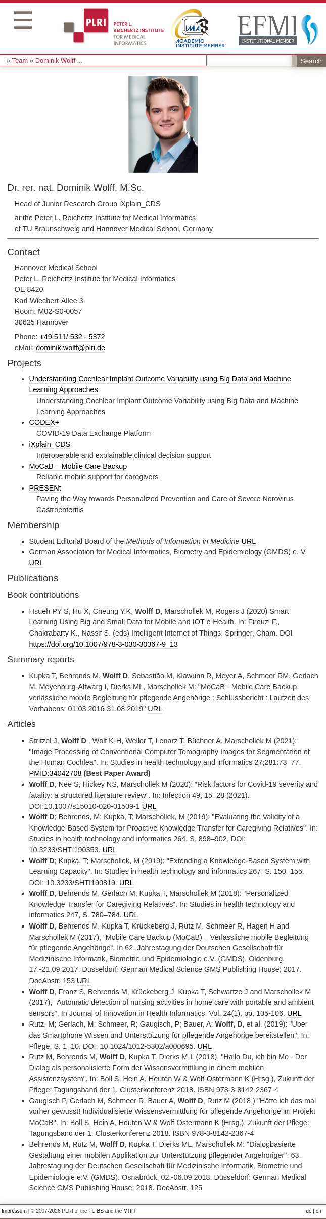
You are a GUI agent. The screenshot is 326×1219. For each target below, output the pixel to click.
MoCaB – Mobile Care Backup (78, 466)
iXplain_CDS (50, 444)
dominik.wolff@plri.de (70, 348)
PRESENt (45, 488)
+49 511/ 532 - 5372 (72, 337)
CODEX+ (44, 422)
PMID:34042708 (55, 773)
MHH (129, 1211)
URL (249, 541)
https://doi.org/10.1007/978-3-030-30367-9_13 (103, 644)
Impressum (14, 1211)
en (318, 1211)
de (308, 1211)
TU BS (96, 1211)
